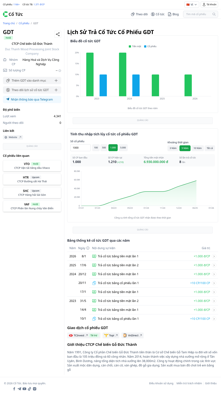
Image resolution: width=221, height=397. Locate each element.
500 (104, 147)
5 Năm (185, 148)
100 (96, 147)
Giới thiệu (211, 383)
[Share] (57, 34)
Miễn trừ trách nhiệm (189, 383)
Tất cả (210, 148)
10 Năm (197, 148)
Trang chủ (9, 23)
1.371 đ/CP (39, 4)
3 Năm (173, 148)
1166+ (16, 4)
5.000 (123, 147)
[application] (142, 78)
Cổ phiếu (24, 23)
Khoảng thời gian (177, 142)
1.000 (113, 147)
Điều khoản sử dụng (161, 383)
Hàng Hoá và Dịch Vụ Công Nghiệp (41, 62)
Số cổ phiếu (77, 141)
